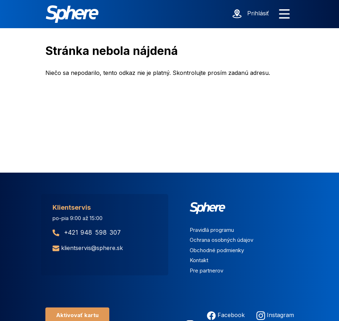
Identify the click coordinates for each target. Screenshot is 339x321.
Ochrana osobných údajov (221, 239)
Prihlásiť (258, 13)
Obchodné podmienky (217, 250)
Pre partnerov (206, 270)
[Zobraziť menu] (284, 14)
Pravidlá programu (212, 229)
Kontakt (199, 260)
